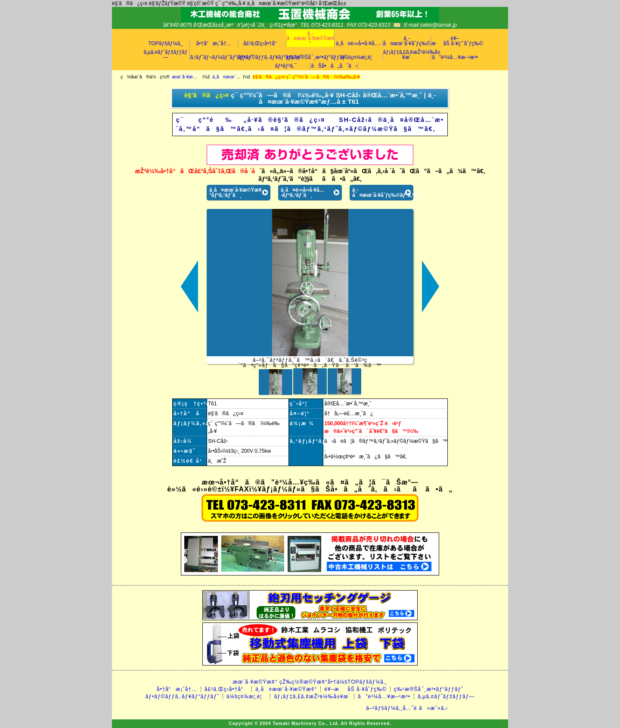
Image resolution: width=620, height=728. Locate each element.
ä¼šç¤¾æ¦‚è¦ (358, 57)
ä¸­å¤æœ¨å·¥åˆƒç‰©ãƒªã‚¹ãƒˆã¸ (382, 192)
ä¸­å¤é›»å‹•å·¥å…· (358, 43)
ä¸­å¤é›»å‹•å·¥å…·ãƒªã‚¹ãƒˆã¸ (303, 192)
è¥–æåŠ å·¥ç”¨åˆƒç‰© (455, 41)
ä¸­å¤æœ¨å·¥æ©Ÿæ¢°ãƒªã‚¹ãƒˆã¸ (235, 192)
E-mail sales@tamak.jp (430, 25)
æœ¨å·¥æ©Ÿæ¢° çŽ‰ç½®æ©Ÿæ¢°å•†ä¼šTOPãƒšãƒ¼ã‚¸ (309, 681)
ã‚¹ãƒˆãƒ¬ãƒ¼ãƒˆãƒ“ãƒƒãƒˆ (214, 57)
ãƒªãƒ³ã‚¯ (286, 65)
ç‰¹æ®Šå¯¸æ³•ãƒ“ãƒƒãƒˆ (310, 57)
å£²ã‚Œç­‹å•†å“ (262, 43)
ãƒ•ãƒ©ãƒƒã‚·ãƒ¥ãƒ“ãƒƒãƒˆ (262, 57)
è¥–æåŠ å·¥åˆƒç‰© (355, 689)
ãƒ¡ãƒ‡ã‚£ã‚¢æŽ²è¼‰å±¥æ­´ (407, 55)
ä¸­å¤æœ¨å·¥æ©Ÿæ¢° (310, 38)
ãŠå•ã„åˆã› (334, 65)
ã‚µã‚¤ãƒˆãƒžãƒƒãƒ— (165, 55)
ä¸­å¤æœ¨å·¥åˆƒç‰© (407, 41)
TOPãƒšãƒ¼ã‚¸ (165, 43)
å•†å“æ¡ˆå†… (213, 43)
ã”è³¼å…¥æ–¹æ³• (455, 57)
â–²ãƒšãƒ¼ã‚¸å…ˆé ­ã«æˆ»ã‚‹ (407, 708)
